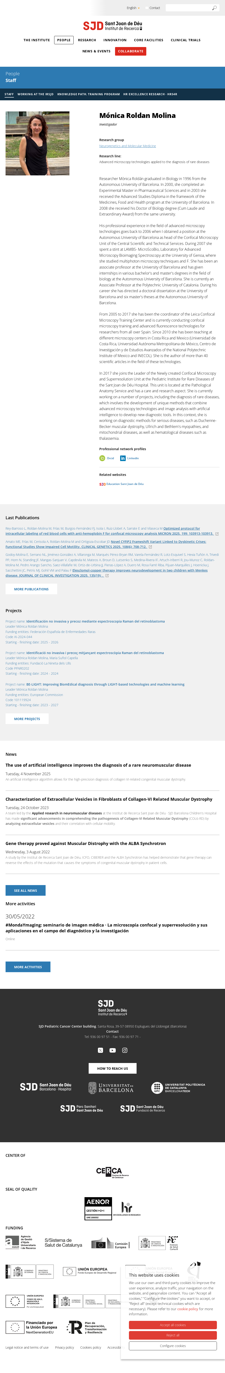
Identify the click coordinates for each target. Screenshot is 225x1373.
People (64, 40)
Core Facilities (148, 40)
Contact (155, 8)
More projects (27, 719)
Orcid (110, 458)
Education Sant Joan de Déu (121, 484)
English (131, 8)
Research (87, 40)
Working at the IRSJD (36, 94)
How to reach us (112, 1068)
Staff (11, 80)
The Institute (37, 40)
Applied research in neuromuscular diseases (67, 813)
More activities (28, 967)
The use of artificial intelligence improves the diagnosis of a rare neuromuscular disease (98, 765)
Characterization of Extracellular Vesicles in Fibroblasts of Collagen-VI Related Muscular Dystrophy (109, 799)
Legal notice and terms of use (27, 1347)
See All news (25, 890)
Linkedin (133, 458)
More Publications (31, 589)
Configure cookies (173, 1346)
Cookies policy (90, 1347)
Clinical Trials (186, 40)
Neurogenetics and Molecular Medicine (127, 146)
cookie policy (187, 1309)
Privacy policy (64, 1347)
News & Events (96, 51)
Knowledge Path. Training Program (88, 94)
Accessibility (116, 1347)
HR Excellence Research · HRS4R (150, 94)
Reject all (172, 1335)
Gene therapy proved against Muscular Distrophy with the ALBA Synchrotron (86, 843)
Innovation (115, 40)
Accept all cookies (173, 1325)
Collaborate (131, 51)
